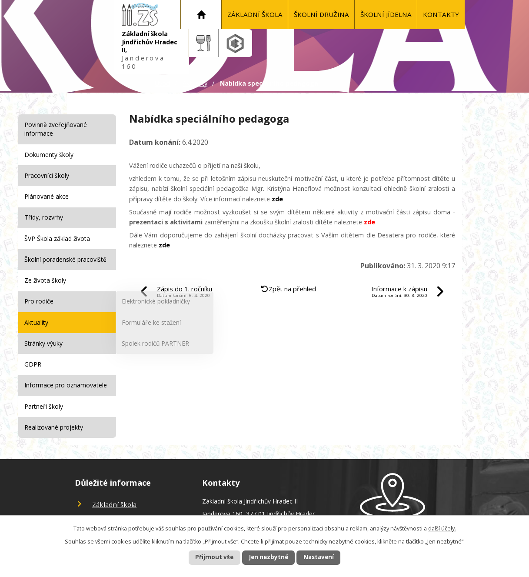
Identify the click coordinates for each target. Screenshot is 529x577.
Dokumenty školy (48, 154)
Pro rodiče (38, 301)
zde (277, 199)
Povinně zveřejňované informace (55, 129)
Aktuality (195, 83)
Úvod (201, 14)
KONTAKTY (441, 14)
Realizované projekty (53, 427)
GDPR (32, 364)
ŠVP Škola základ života (57, 238)
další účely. (442, 527)
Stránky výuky (43, 343)
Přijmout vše (207, 557)
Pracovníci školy (46, 175)
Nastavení (325, 557)
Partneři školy (43, 406)
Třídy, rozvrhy (43, 217)
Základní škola (255, 14)
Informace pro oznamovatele (65, 385)
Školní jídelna (386, 14)
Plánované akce (46, 196)
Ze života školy (45, 280)
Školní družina (321, 14)
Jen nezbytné (268, 557)
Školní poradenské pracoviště (65, 259)
